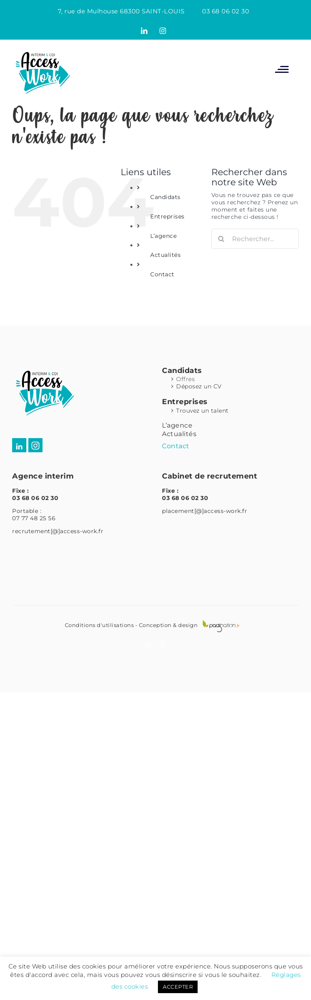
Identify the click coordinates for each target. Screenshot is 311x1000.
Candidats (165, 197)
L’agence (163, 235)
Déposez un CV (199, 386)
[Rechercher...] (255, 239)
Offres (185, 379)
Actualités (165, 254)
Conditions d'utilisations (99, 625)
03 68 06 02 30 (225, 11)
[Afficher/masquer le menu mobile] (282, 69)
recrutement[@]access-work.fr (57, 531)
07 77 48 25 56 (33, 518)
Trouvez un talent (202, 410)
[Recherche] (221, 239)
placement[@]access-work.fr (204, 511)
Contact (162, 274)
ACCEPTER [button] (178, 986)
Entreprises (167, 216)
